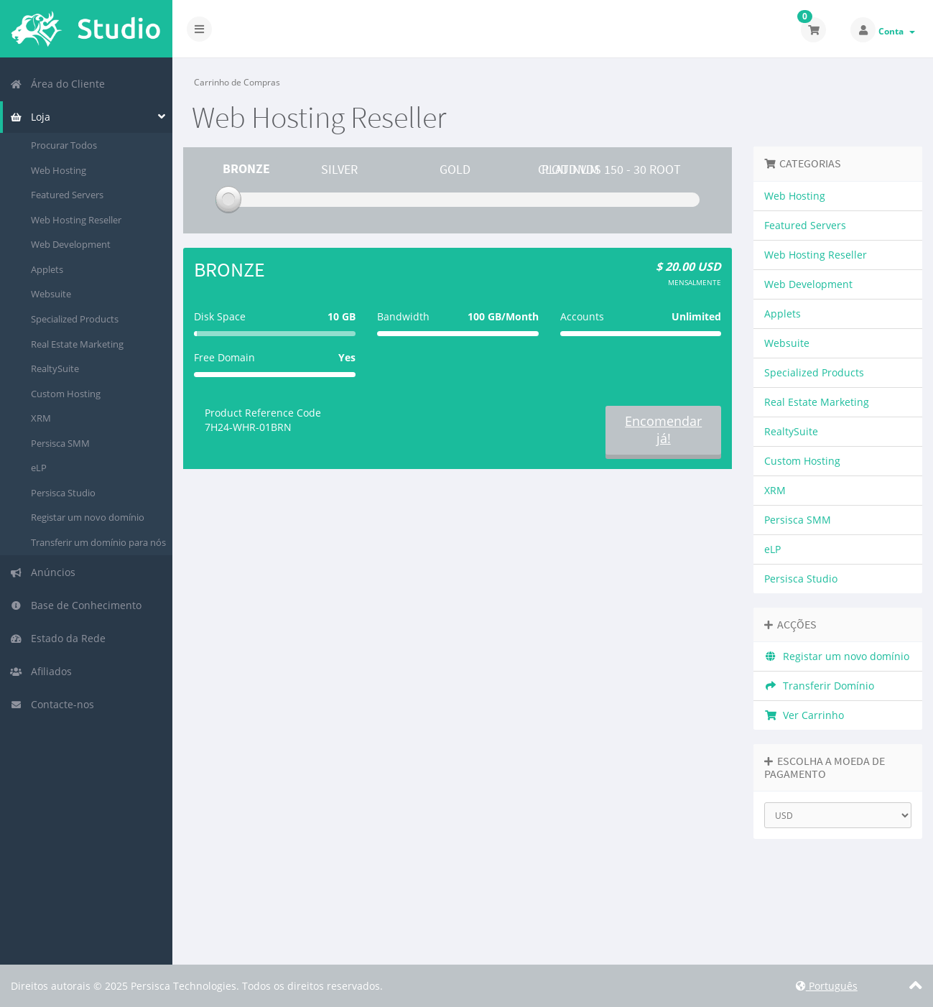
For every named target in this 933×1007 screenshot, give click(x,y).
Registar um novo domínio (87, 517)
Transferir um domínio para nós (98, 542)
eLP (39, 467)
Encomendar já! (663, 429)
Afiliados (41, 671)
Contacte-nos (52, 704)
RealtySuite (55, 368)
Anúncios (42, 572)
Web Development (71, 244)
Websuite (51, 293)
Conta (896, 31)
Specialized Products (75, 318)
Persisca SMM (60, 443)
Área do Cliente (57, 84)
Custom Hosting (66, 393)
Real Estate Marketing (77, 344)
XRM (41, 418)
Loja (30, 117)
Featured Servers (67, 194)
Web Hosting (58, 170)
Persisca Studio (63, 492)
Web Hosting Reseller (76, 219)
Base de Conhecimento (75, 605)
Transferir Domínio (819, 685)
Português (827, 986)
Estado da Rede (58, 638)
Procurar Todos (64, 145)
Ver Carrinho (804, 715)
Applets (47, 269)
